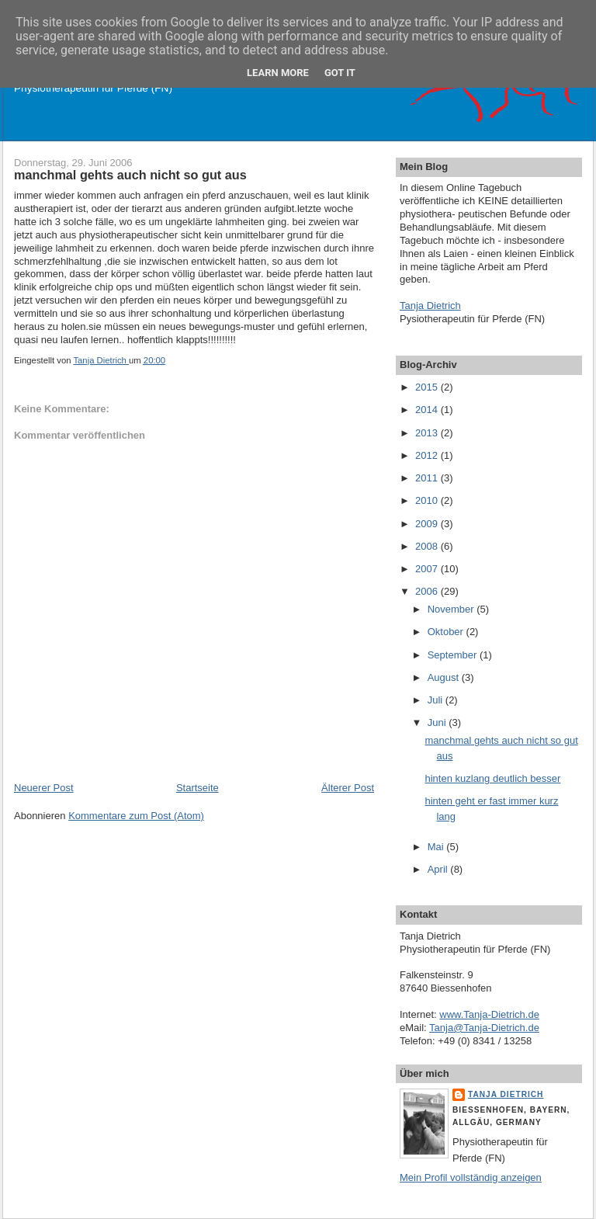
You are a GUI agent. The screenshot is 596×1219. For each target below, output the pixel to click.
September (454, 655)
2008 (428, 546)
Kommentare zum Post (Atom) (136, 815)
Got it (339, 72)
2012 (428, 455)
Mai (437, 847)
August (445, 677)
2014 (428, 409)
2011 (428, 478)
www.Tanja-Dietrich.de (489, 1014)
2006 (428, 591)
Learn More (278, 72)
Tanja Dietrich (430, 305)
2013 (428, 433)
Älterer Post (347, 788)
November (452, 609)
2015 (428, 387)
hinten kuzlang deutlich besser (492, 778)
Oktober (447, 631)
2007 (428, 569)
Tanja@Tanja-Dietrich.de (484, 1027)
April (439, 869)
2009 (428, 524)
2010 (428, 500)
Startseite (197, 788)
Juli (436, 700)
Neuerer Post (44, 788)
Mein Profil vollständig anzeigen (471, 1177)
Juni (438, 722)
